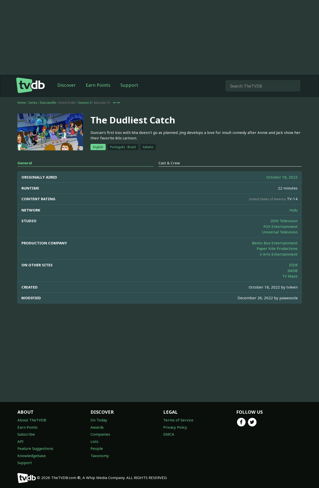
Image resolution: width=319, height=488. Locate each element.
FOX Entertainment (280, 226)
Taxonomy (99, 455)
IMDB (293, 270)
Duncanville (48, 102)
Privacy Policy (175, 427)
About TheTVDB (31, 419)
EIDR (293, 264)
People (96, 448)
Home (21, 102)
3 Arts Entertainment (279, 254)
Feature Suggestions (35, 448)
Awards (97, 427)
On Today (98, 419)
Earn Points (98, 85)
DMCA (168, 434)
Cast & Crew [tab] (169, 162)
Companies (100, 434)
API (20, 441)
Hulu (294, 209)
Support (129, 85)
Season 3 (84, 102)
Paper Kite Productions (277, 248)
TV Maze (290, 276)
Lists (94, 441)
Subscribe (26, 434)
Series (32, 102)
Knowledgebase (31, 455)
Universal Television (280, 231)
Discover (66, 85)
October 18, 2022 (282, 177)
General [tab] (24, 162)
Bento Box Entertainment (275, 242)
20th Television (284, 220)
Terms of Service (178, 419)
